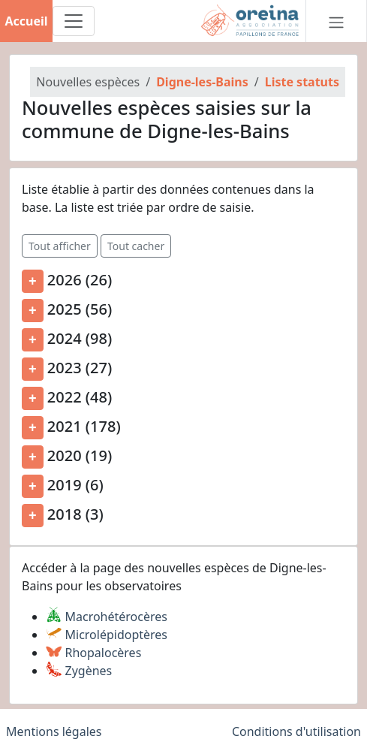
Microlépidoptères (106, 634)
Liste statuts (302, 82)
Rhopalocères (93, 652)
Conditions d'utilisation (296, 731)
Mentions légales (54, 731)
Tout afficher (60, 246)
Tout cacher (135, 246)
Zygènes (79, 670)
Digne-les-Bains (202, 82)
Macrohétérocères (106, 616)
